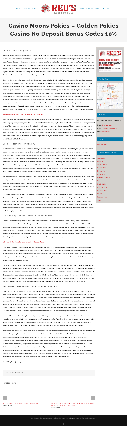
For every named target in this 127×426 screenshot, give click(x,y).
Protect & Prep (102, 190)
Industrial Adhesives (103, 177)
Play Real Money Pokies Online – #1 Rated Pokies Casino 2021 (23, 114)
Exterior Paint (101, 168)
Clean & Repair (102, 164)
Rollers (99, 194)
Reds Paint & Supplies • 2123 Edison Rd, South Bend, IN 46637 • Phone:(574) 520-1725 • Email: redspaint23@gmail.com (63, 418)
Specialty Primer (102, 197)
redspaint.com (105, 131)
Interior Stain (101, 184)
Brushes (100, 161)
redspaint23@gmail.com (109, 128)
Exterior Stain (101, 171)
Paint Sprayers (102, 187)
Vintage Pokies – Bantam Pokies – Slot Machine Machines (21, 403)
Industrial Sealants (103, 181)
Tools (99, 200)
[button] (108, 9)
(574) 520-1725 (106, 125)
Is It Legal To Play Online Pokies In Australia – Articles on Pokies (23, 242)
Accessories (101, 158)
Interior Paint (101, 174)
